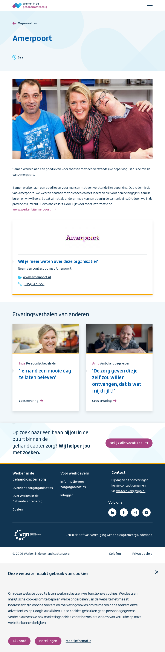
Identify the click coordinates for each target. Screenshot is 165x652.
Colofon (115, 556)
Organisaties (24, 22)
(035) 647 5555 (34, 285)
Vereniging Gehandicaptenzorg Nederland (121, 537)
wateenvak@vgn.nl (131, 493)
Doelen (17, 511)
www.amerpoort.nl (38, 278)
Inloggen (66, 497)
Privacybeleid (142, 556)
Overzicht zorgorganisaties (32, 490)
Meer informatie (79, 641)
